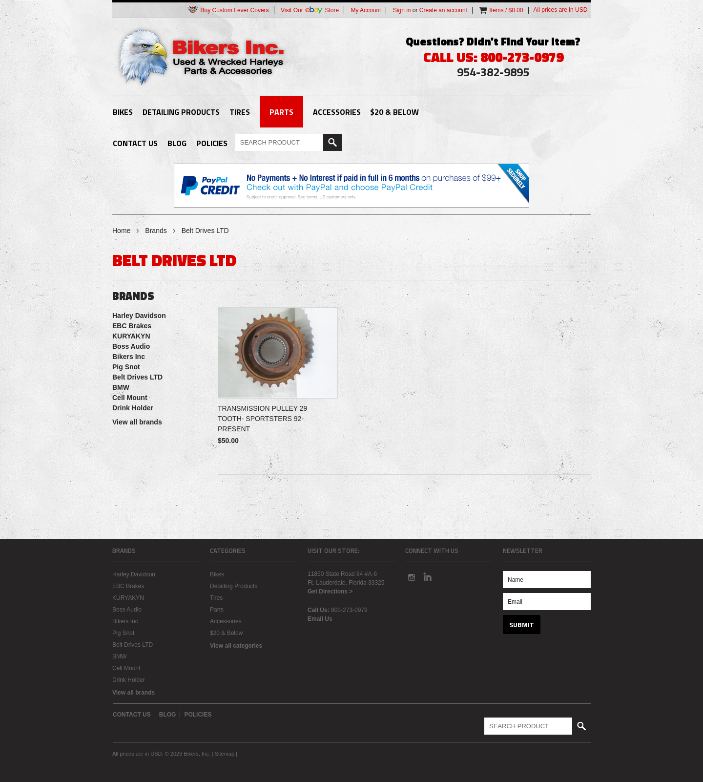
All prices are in (561, 9)
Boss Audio (131, 346)
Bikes (123, 112)
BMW (120, 387)
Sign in (402, 10)
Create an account (443, 10)
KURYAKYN (131, 336)
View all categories (236, 645)
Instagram (411, 577)
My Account (366, 10)
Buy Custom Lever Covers (227, 10)
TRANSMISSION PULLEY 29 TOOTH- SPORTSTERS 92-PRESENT (262, 418)
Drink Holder (132, 408)
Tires (239, 112)
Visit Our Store (310, 10)
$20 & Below (394, 112)
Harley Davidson (139, 315)
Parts (281, 112)
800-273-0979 (349, 610)
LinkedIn (428, 577)
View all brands (137, 422)
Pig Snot (126, 367)
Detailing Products (181, 112)
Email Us (320, 618)
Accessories (337, 112)
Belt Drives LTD (137, 377)
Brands (155, 230)
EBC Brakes (131, 326)
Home (121, 230)
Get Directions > (330, 591)
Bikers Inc (128, 356)
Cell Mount (129, 398)
